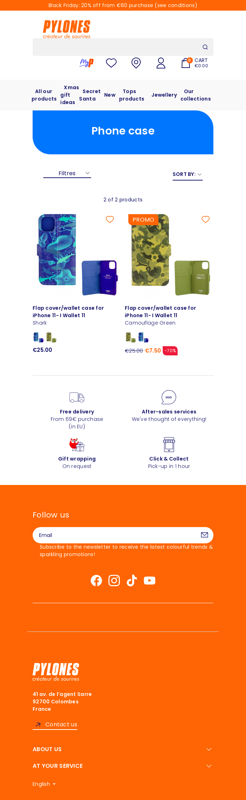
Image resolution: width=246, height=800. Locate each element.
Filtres (67, 173)
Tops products (131, 95)
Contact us (61, 724)
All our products (44, 95)
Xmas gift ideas (69, 95)
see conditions (176, 5)
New (110, 94)
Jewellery (164, 94)
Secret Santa (90, 95)
